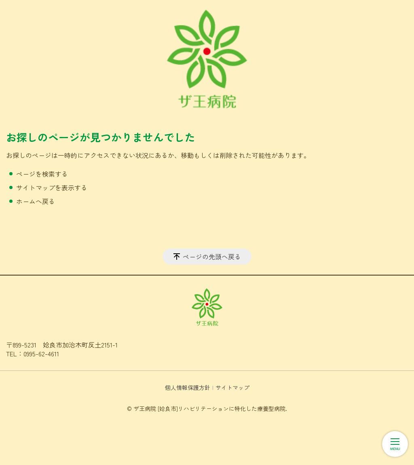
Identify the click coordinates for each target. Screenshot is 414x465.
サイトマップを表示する (51, 187)
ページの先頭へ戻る (212, 256)
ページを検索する (42, 174)
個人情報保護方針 (187, 387)
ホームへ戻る (35, 201)
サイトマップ (232, 387)
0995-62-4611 (41, 353)
